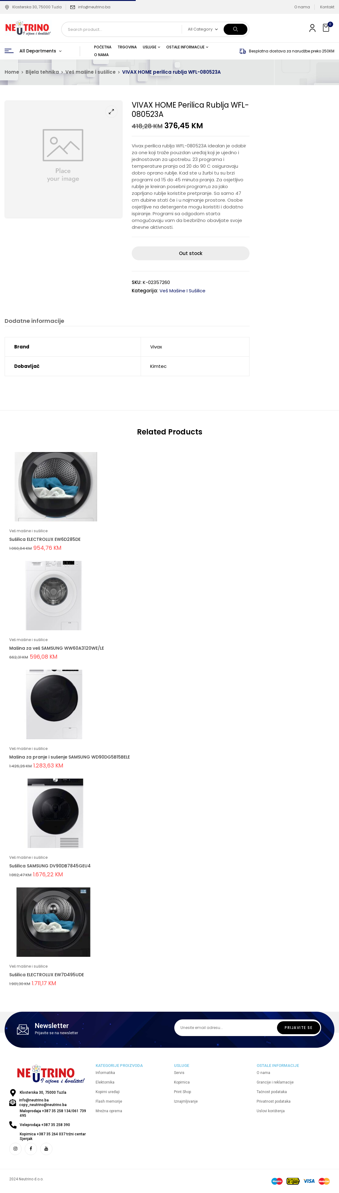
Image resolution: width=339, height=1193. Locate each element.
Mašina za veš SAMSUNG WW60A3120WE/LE (56, 648)
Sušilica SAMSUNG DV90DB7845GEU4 (50, 866)
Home (12, 72)
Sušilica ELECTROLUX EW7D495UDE (46, 975)
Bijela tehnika (42, 72)
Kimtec (158, 366)
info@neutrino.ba (94, 7)
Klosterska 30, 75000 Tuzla (33, 7)
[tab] (34, 322)
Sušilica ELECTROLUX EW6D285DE (45, 539)
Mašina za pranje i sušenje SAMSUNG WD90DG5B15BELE (69, 757)
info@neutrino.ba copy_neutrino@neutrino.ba (43, 1102)
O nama (302, 7)
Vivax (156, 347)
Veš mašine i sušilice (90, 72)
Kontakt (327, 7)
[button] (326, 27)
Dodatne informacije (34, 321)
